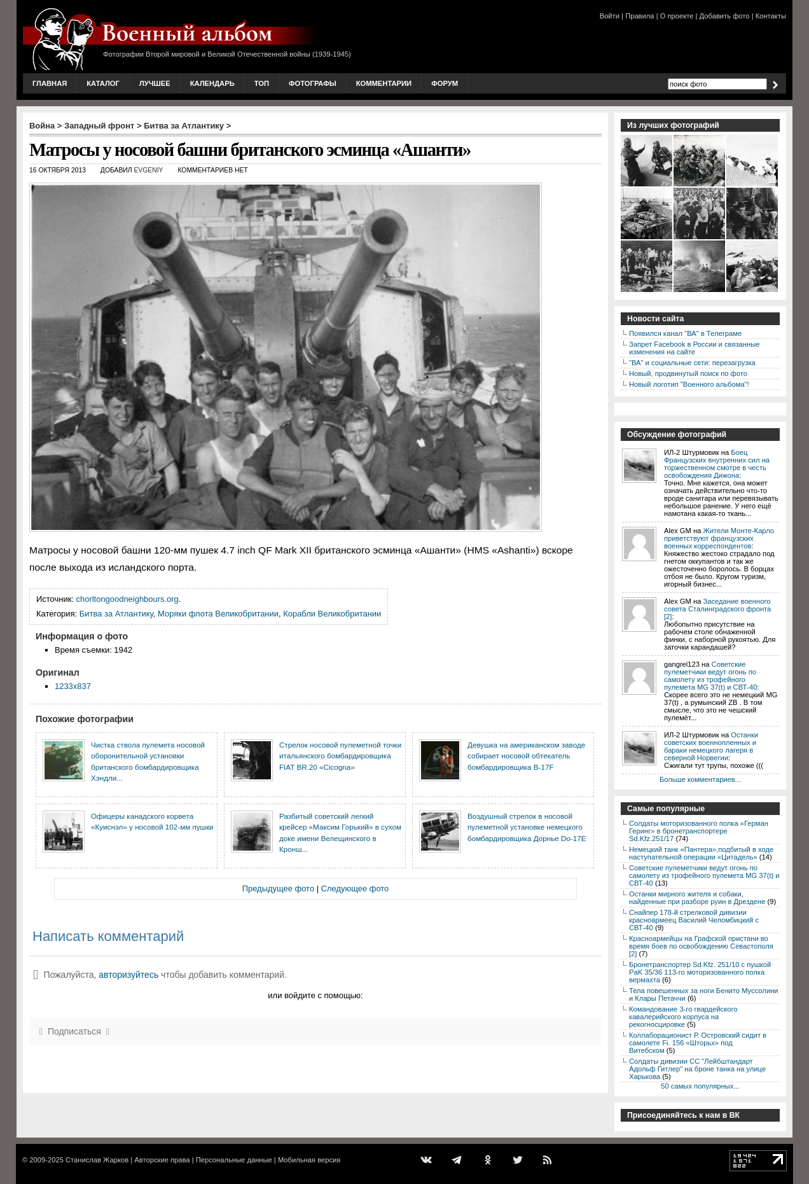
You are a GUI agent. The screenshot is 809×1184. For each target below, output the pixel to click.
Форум (444, 83)
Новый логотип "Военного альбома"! (689, 384)
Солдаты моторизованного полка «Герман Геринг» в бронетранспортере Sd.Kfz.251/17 (698, 830)
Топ (261, 83)
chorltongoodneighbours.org (127, 599)
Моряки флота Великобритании (218, 613)
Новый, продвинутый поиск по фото (688, 373)
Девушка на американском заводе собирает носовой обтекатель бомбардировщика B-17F (526, 756)
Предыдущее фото (278, 888)
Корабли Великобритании (332, 613)
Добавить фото (725, 16)
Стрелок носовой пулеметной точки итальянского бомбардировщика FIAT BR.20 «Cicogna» (340, 756)
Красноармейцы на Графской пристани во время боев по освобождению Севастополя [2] (701, 946)
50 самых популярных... (700, 1086)
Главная (49, 83)
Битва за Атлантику (184, 125)
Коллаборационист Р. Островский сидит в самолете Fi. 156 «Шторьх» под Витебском (697, 1042)
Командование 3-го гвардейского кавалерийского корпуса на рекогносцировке (683, 1016)
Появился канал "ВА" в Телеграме (685, 333)
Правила (639, 16)
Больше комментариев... (700, 779)
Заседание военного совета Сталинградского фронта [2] (717, 608)
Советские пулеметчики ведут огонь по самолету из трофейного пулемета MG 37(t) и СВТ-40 (710, 675)
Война (42, 125)
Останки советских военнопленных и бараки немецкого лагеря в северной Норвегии (711, 746)
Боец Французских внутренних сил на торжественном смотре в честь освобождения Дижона (717, 464)
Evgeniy (148, 170)
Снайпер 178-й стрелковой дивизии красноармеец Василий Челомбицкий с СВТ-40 (694, 920)
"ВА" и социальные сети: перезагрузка (692, 362)
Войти (609, 16)
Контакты (771, 16)
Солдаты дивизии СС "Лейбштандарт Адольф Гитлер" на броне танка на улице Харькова (697, 1068)
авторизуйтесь (128, 975)
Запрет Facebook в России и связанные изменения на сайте (694, 348)
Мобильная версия (309, 1160)
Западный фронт (99, 125)
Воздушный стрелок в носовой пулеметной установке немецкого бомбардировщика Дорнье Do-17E (526, 827)
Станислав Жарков (97, 1160)
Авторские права (162, 1160)
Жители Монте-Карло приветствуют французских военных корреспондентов (719, 538)
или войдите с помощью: (315, 995)
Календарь (212, 83)
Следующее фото (355, 888)
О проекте (677, 16)
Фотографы (312, 83)
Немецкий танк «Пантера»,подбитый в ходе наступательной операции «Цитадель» (701, 853)
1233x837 (73, 686)
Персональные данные (234, 1160)
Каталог (103, 83)
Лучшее (154, 83)
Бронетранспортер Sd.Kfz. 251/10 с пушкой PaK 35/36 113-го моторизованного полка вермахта (700, 972)
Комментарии (383, 83)
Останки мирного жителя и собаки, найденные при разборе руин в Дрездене (697, 897)
